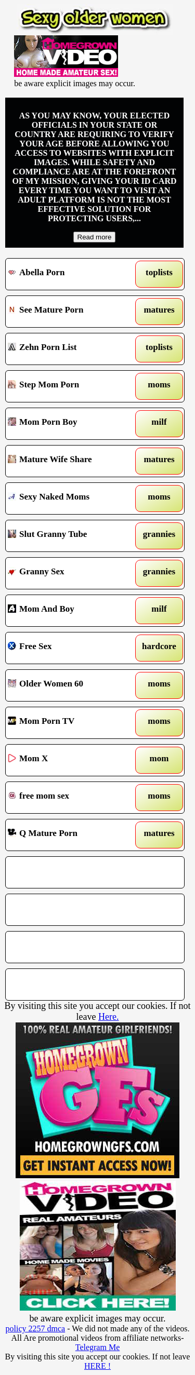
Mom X (72, 760)
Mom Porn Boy (72, 423)
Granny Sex (72, 573)
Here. (108, 1017)
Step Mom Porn (72, 386)
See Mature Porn (72, 311)
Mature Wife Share (72, 461)
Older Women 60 (72, 685)
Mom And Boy (72, 610)
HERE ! (97, 1365)
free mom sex (72, 797)
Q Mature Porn (72, 834)
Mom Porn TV (72, 722)
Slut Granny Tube (72, 535)
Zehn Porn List (72, 348)
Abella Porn (72, 274)
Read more (94, 237)
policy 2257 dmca (36, 1328)
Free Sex (72, 648)
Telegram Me (97, 1347)
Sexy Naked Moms (72, 498)
